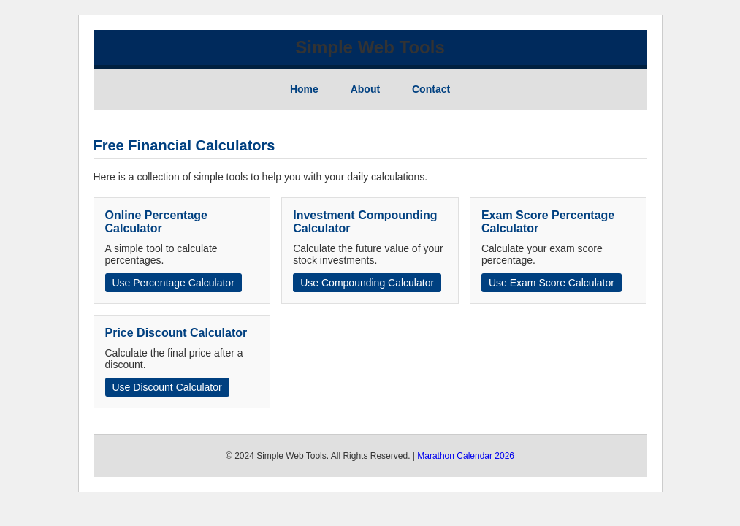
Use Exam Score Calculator (551, 283)
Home (304, 89)
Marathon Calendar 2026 (465, 456)
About (365, 89)
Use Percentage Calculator (173, 283)
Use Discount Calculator (167, 387)
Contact (431, 89)
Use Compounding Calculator (367, 283)
